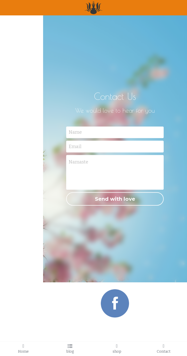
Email (75, 146)
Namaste (78, 162)
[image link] (115, 303)
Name (75, 132)
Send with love (115, 199)
